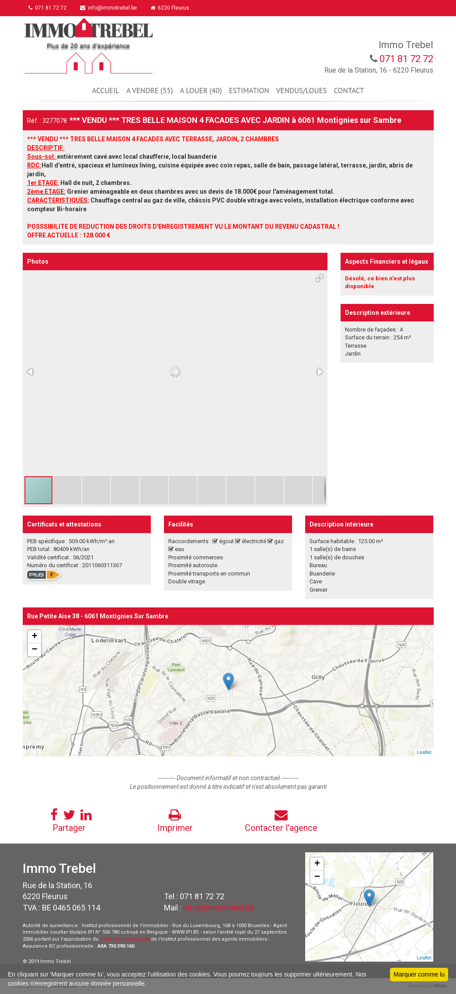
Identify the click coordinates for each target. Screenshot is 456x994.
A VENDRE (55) (149, 90)
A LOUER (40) (201, 90)
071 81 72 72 (48, 8)
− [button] (34, 649)
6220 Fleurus (171, 8)
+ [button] (34, 636)
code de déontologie (125, 939)
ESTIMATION (249, 90)
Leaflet (424, 752)
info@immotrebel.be (109, 8)
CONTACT (349, 90)
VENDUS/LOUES (301, 90)
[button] (320, 278)
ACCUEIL (105, 90)
